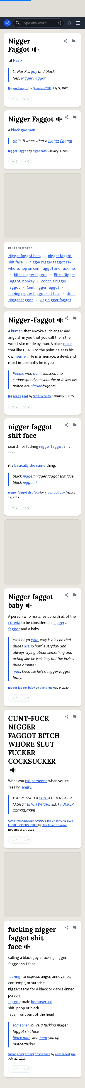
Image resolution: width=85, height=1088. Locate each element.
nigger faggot (51, 446)
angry (26, 787)
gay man (28, 130)
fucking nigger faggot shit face (34, 294)
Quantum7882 (42, 88)
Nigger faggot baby (24, 256)
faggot (14, 629)
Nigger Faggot (18, 88)
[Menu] (77, 23)
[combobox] (38, 22)
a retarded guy (55, 492)
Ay (15, 141)
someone (39, 781)
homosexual (41, 1002)
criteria (14, 623)
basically (21, 465)
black (15, 130)
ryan (34, 640)
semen (22, 356)
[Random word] (58, 23)
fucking (14, 976)
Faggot (39, 78)
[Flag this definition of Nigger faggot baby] (74, 595)
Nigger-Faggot (18, 396)
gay (34, 71)
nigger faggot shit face (24, 492)
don (36, 373)
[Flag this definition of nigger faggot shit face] (74, 425)
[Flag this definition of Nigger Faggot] (73, 41)
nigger (53, 141)
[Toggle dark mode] (69, 23)
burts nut (46, 688)
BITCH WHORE (38, 804)
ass (26, 646)
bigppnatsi (40, 151)
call (28, 781)
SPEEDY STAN (42, 396)
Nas (16, 60)
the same (37, 465)
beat (43, 1038)
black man (21, 1038)
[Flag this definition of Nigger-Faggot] (74, 318)
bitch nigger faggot (30, 275)
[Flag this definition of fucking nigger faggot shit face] (74, 927)
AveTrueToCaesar (54, 825)
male (67, 344)
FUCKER (67, 804)
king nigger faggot (55, 300)
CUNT (43, 798)
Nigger (26, 78)
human (17, 331)
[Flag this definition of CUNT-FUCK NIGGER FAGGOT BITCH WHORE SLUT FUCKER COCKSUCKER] (74, 716)
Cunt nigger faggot (43, 287)
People (18, 373)
